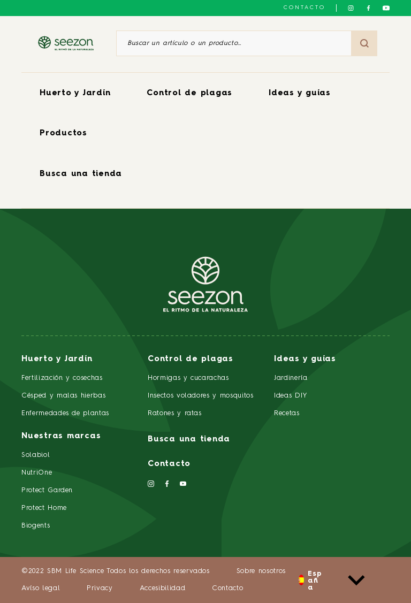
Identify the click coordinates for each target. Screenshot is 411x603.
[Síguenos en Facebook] (368, 8)
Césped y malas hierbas (63, 395)
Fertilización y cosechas (62, 378)
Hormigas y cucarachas (188, 378)
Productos (63, 133)
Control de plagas (189, 93)
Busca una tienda (81, 174)
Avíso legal (40, 588)
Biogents (35, 525)
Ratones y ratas (175, 413)
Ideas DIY (291, 395)
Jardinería (291, 378)
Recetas (287, 413)
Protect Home (44, 508)
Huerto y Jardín (75, 93)
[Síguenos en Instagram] (350, 8)
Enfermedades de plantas (65, 413)
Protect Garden (47, 490)
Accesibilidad (162, 588)
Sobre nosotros (261, 571)
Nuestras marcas (61, 436)
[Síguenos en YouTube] (386, 8)
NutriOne (36, 472)
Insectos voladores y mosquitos (201, 395)
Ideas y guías (300, 93)
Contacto (304, 7)
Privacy (100, 588)
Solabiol (35, 455)
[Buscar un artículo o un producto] (234, 43)
